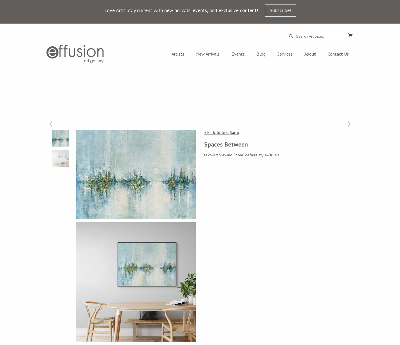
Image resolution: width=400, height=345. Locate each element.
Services (285, 54)
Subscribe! (280, 10)
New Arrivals (208, 54)
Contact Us (338, 54)
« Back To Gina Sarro (221, 132)
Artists (178, 54)
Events (238, 54)
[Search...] (319, 36)
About (310, 54)
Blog (261, 54)
